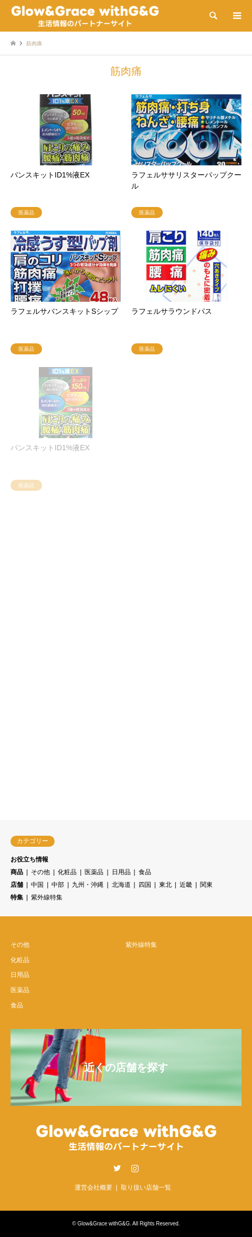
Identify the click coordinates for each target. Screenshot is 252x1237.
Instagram (135, 1168)
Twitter (117, 1168)
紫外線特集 (46, 897)
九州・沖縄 (87, 884)
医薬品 (94, 872)
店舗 (16, 884)
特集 (16, 897)
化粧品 (67, 872)
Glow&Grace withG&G (104, 1223)
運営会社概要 (93, 1187)
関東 (206, 884)
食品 (145, 872)
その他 (40, 872)
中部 (57, 884)
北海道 (121, 884)
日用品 (121, 872)
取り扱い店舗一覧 (146, 1187)
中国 (37, 884)
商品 (16, 872)
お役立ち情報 (29, 859)
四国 (145, 884)
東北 (165, 884)
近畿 (186, 884)
